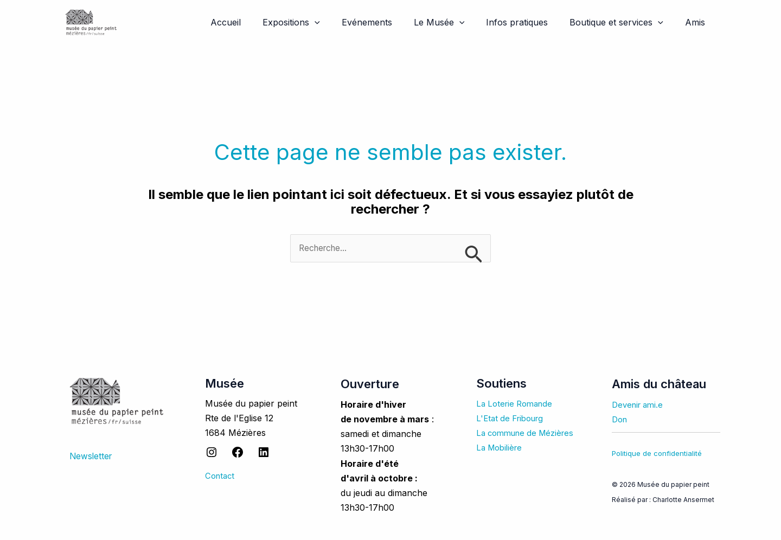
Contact (221, 476)
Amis (697, 22)
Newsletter (91, 456)
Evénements (386, 22)
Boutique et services (623, 22)
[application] (338, 22)
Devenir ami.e (640, 405)
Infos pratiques (528, 22)
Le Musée (454, 22)
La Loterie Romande (517, 403)
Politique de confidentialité (657, 453)
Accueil (254, 22)
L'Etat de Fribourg (513, 418)
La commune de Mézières (529, 433)
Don (620, 419)
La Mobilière (501, 447)
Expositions (315, 22)
